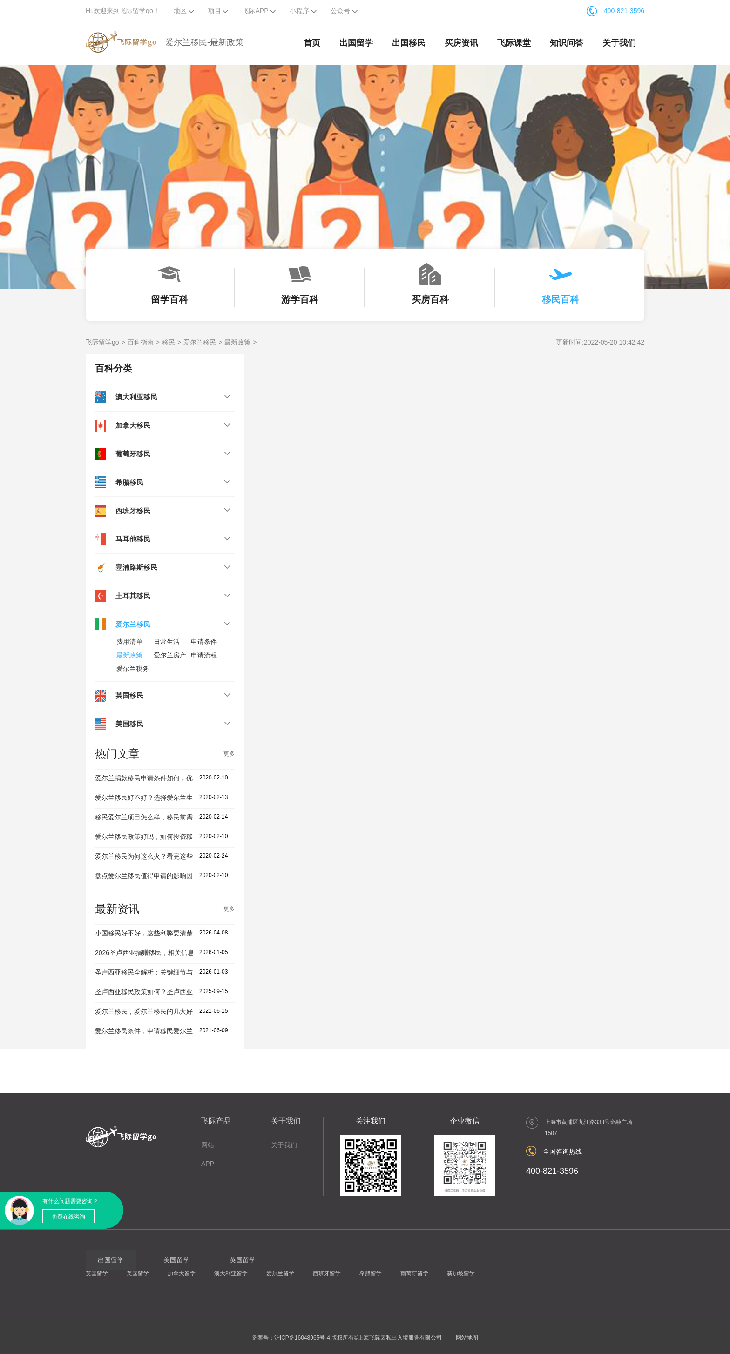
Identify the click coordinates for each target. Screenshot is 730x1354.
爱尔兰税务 (132, 668)
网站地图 (467, 1337)
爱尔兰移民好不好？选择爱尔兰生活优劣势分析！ (166, 797)
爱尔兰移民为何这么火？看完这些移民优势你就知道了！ (176, 856)
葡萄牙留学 (414, 1273)
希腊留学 (370, 1273)
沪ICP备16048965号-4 (302, 1337)
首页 (312, 42)
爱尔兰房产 (170, 655)
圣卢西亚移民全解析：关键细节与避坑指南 (157, 972)
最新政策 (237, 342)
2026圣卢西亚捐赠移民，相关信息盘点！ (154, 952)
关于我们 (619, 42)
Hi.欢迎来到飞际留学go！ (123, 10)
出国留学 (356, 42)
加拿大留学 (182, 1273)
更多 (229, 754)
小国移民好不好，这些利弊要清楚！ (147, 933)
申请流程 (204, 655)
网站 (207, 1145)
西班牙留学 (327, 1273)
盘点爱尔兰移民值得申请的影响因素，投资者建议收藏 (173, 876)
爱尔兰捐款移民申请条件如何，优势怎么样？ (160, 778)
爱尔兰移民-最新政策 (204, 42)
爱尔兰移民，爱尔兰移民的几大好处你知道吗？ (163, 1011)
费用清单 (129, 641)
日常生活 (167, 641)
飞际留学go (102, 342)
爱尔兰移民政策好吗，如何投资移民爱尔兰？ (160, 836)
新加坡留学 (461, 1273)
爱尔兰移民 (199, 342)
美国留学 (138, 1273)
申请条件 (204, 641)
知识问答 (566, 42)
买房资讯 (461, 42)
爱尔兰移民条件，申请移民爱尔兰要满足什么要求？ (170, 1031)
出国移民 (409, 42)
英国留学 (97, 1273)
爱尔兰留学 (280, 1273)
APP (207, 1163)
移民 (168, 342)
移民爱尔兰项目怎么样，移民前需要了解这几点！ (166, 817)
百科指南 (141, 342)
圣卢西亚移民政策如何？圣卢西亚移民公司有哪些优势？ (176, 991)
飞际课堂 (514, 42)
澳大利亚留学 (231, 1273)
